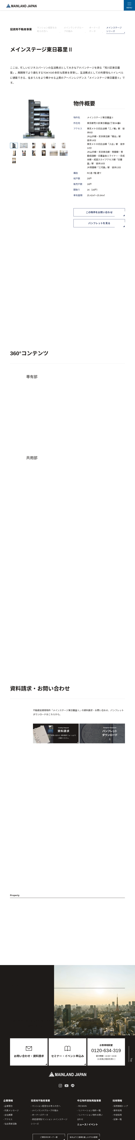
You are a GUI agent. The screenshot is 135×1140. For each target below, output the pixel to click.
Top (131, 1054)
